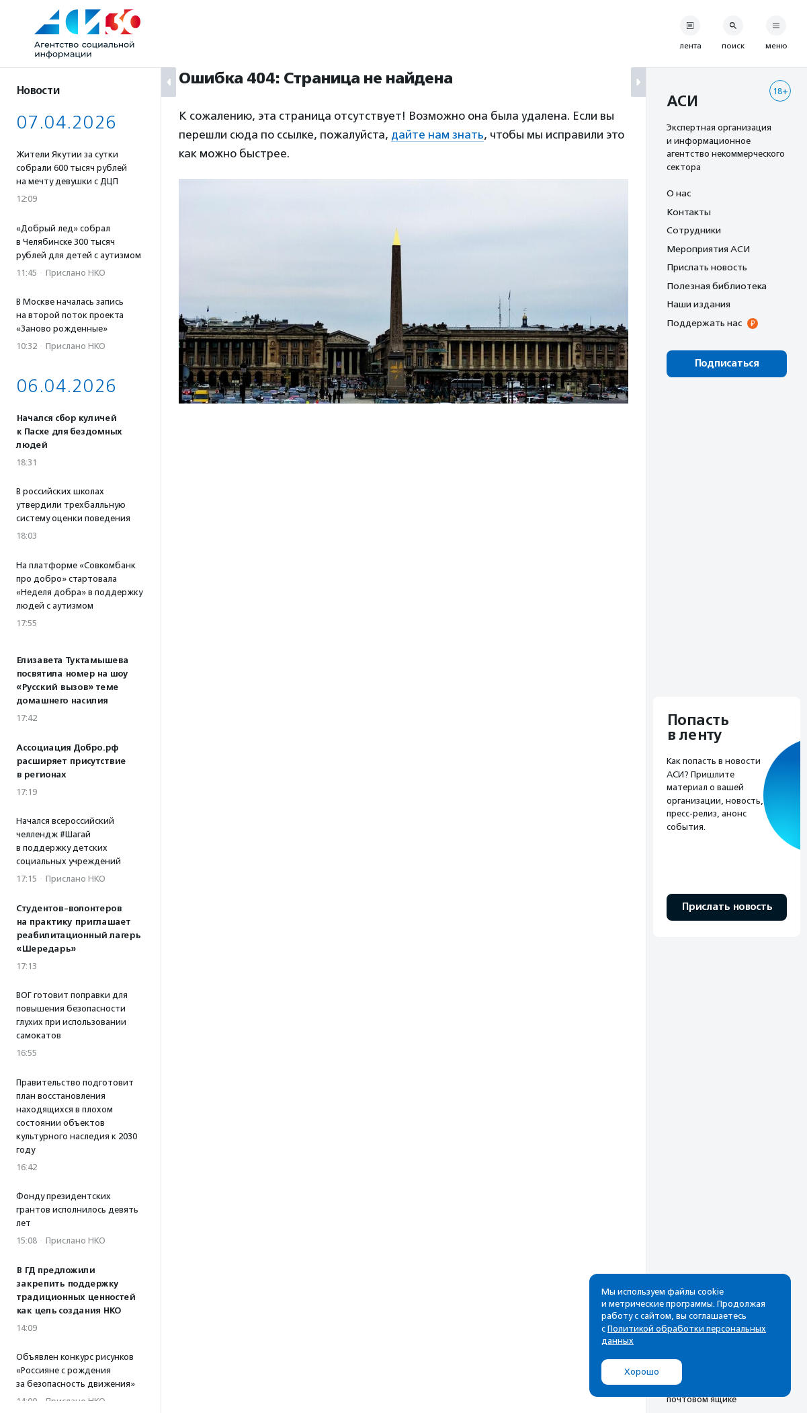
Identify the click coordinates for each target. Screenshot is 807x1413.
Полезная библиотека (717, 285)
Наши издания (698, 304)
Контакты (689, 211)
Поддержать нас (704, 322)
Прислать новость (707, 267)
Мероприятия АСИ (708, 248)
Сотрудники (694, 230)
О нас (679, 193)
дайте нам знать (437, 134)
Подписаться (726, 363)
